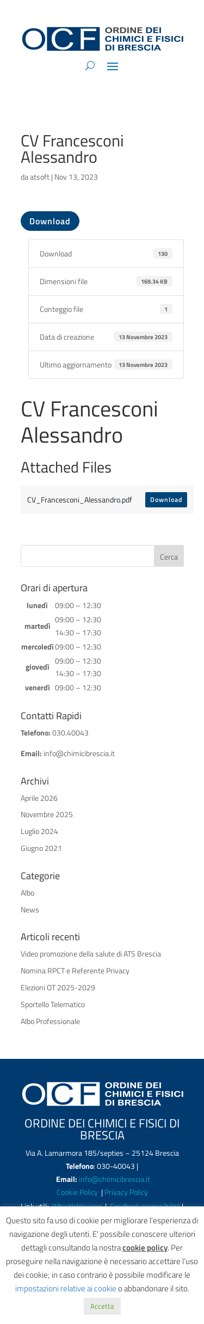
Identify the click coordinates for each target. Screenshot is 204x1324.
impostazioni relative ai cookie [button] (65, 1288)
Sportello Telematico (53, 1004)
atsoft (40, 176)
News (30, 909)
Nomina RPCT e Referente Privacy (75, 970)
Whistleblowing (77, 1206)
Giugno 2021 (41, 848)
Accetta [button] (102, 1306)
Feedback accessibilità (146, 1206)
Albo (27, 892)
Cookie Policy (78, 1192)
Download (50, 221)
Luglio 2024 (39, 831)
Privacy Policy (126, 1192)
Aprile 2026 (39, 798)
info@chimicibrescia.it (79, 753)
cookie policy (145, 1247)
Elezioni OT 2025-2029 (58, 987)
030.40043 (70, 732)
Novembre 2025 (47, 814)
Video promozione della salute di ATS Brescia (91, 953)
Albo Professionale (50, 1021)
